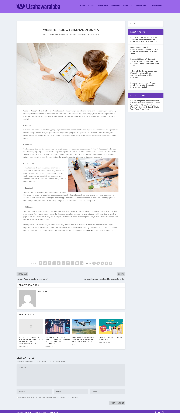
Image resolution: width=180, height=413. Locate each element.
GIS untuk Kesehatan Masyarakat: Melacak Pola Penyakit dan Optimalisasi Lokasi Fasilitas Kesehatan (144, 72)
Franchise (103, 7)
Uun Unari (55, 32)
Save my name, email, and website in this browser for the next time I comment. (48, 395)
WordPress (54, 410)
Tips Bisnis (157, 7)
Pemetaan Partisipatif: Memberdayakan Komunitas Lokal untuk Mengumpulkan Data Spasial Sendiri (144, 48)
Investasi (127, 7)
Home (82, 7)
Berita (91, 7)
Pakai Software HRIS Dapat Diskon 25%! (110, 336)
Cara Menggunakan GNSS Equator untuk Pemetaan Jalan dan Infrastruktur (83, 337)
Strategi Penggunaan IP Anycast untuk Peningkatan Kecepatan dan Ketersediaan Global (31, 338)
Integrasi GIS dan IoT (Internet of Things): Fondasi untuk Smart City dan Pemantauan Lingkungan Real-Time (144, 60)
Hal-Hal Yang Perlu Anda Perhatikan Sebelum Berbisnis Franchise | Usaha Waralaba (145, 100)
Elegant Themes (32, 410)
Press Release (142, 7)
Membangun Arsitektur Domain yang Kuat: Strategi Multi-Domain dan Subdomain (57, 338)
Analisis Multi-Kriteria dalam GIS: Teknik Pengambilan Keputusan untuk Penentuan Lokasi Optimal (143, 37)
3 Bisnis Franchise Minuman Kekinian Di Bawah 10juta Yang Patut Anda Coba (144, 105)
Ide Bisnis (115, 7)
